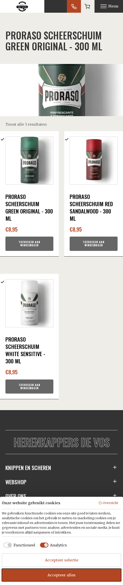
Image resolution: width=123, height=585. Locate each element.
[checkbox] (18, 545)
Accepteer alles (61, 575)
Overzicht (108, 503)
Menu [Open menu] (109, 6)
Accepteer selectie (61, 560)
